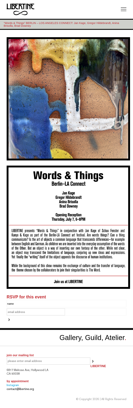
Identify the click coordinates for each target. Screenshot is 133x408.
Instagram (13, 385)
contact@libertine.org (20, 389)
